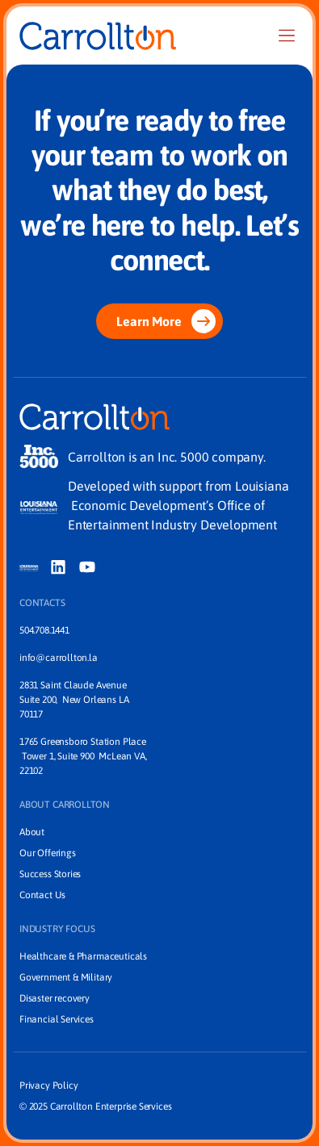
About (31, 832)
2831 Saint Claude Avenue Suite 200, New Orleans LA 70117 (75, 700)
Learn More (165, 321)
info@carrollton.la (58, 657)
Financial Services (56, 1019)
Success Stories (50, 874)
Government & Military (65, 977)
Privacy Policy (48, 1085)
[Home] (97, 36)
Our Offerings (47, 853)
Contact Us (42, 895)
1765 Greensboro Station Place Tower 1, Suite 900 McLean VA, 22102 (82, 756)
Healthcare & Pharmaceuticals (83, 956)
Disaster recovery (54, 998)
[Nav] (287, 35)
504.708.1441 (44, 630)
